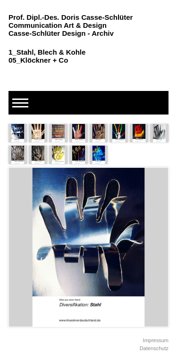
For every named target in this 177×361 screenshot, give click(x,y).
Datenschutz (154, 348)
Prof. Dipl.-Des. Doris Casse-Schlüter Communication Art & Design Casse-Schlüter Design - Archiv (70, 25)
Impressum (156, 340)
